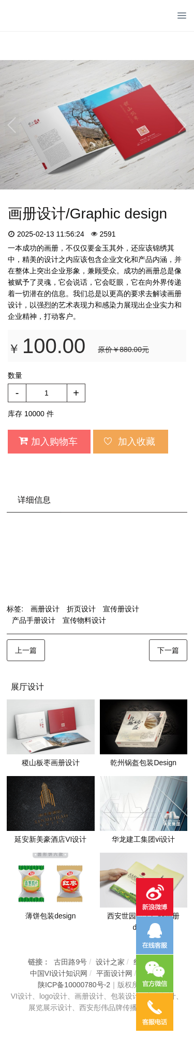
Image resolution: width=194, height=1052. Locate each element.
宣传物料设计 (84, 620)
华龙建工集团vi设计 (143, 839)
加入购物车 (48, 441)
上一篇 (26, 650)
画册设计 (45, 609)
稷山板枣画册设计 (51, 762)
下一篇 (168, 650)
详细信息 (34, 499)
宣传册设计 (121, 609)
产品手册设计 (33, 620)
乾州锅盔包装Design (143, 762)
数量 (15, 375)
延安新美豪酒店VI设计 (50, 839)
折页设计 (81, 609)
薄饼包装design (50, 916)
